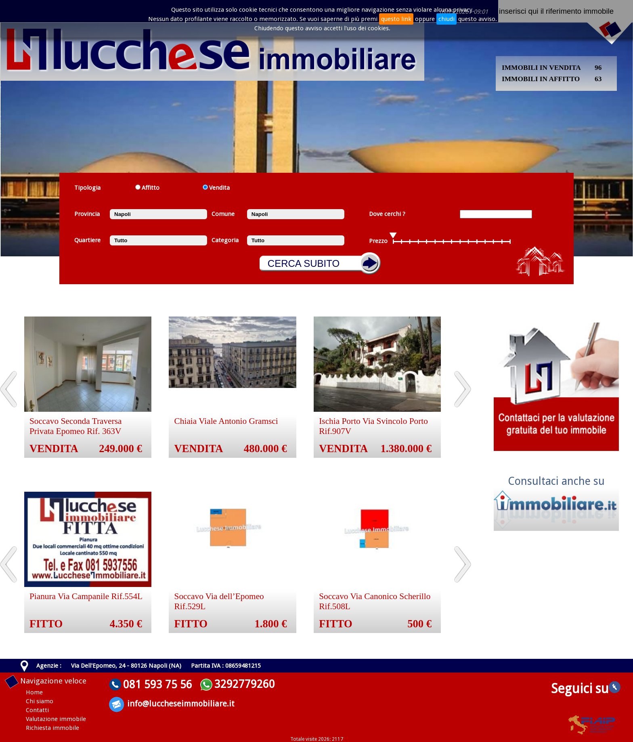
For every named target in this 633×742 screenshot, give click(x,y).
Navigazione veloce (53, 681)
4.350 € (126, 624)
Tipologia (87, 187)
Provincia (87, 214)
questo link (396, 19)
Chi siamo (39, 701)
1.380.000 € (406, 448)
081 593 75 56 (157, 684)
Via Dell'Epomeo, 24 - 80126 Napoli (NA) (126, 665)
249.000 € (120, 448)
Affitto (150, 187)
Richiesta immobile (52, 728)
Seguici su (585, 688)
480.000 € (265, 448)
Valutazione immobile (56, 719)
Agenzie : (48, 665)
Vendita (219, 187)
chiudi (446, 19)
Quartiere (87, 240)
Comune (223, 214)
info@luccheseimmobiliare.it (181, 703)
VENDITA (53, 448)
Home (34, 692)
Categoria (225, 240)
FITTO (46, 624)
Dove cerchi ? (387, 214)
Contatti (37, 710)
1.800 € (271, 624)
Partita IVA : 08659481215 (226, 665)
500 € (419, 624)
